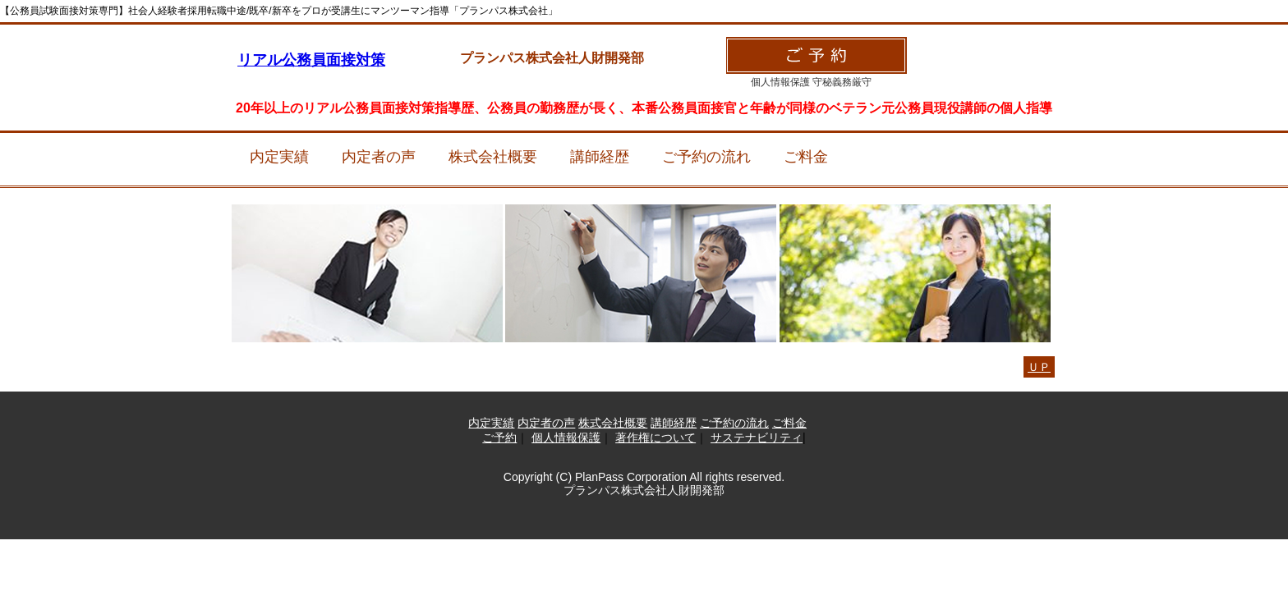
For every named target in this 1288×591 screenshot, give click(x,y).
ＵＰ (1039, 366)
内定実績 (279, 157)
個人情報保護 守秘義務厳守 (811, 82)
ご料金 (806, 157)
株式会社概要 (492, 157)
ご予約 (499, 437)
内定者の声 (379, 157)
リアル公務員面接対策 (311, 60)
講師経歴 (599, 157)
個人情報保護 (565, 437)
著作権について (655, 437)
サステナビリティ (757, 437)
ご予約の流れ (706, 157)
